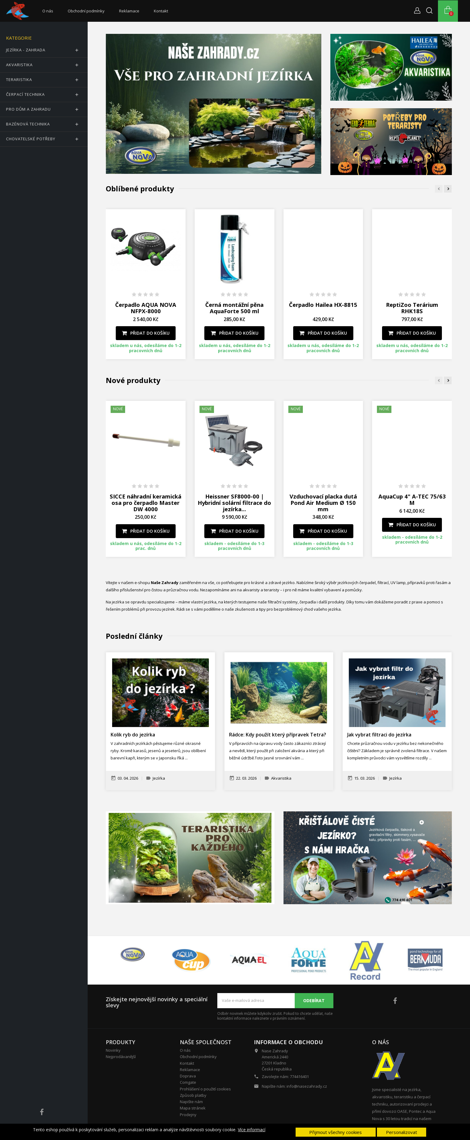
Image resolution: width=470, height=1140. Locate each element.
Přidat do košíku (146, 333)
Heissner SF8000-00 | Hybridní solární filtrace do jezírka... (234, 502)
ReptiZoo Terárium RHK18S (412, 308)
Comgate (188, 1082)
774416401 (299, 1076)
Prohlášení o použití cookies (205, 1089)
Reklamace (129, 11)
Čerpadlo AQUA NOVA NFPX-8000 (145, 308)
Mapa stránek (193, 1108)
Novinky (113, 1050)
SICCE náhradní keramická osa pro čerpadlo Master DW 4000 (145, 502)
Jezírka (159, 778)
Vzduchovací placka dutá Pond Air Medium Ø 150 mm (323, 502)
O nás (47, 11)
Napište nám (191, 1101)
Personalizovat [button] (401, 1132)
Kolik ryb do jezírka (133, 734)
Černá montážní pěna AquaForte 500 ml (234, 308)
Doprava (188, 1076)
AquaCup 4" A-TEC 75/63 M (412, 499)
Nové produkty (133, 380)
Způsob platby (193, 1095)
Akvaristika (281, 778)
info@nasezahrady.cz (307, 1086)
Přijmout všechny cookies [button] (335, 1132)
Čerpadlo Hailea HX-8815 (323, 304)
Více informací (251, 1129)
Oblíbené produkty (140, 189)
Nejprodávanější (121, 1056)
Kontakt (161, 11)
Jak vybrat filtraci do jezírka (379, 734)
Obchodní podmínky (86, 11)
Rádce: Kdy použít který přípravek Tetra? (277, 734)
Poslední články (134, 636)
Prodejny (188, 1114)
